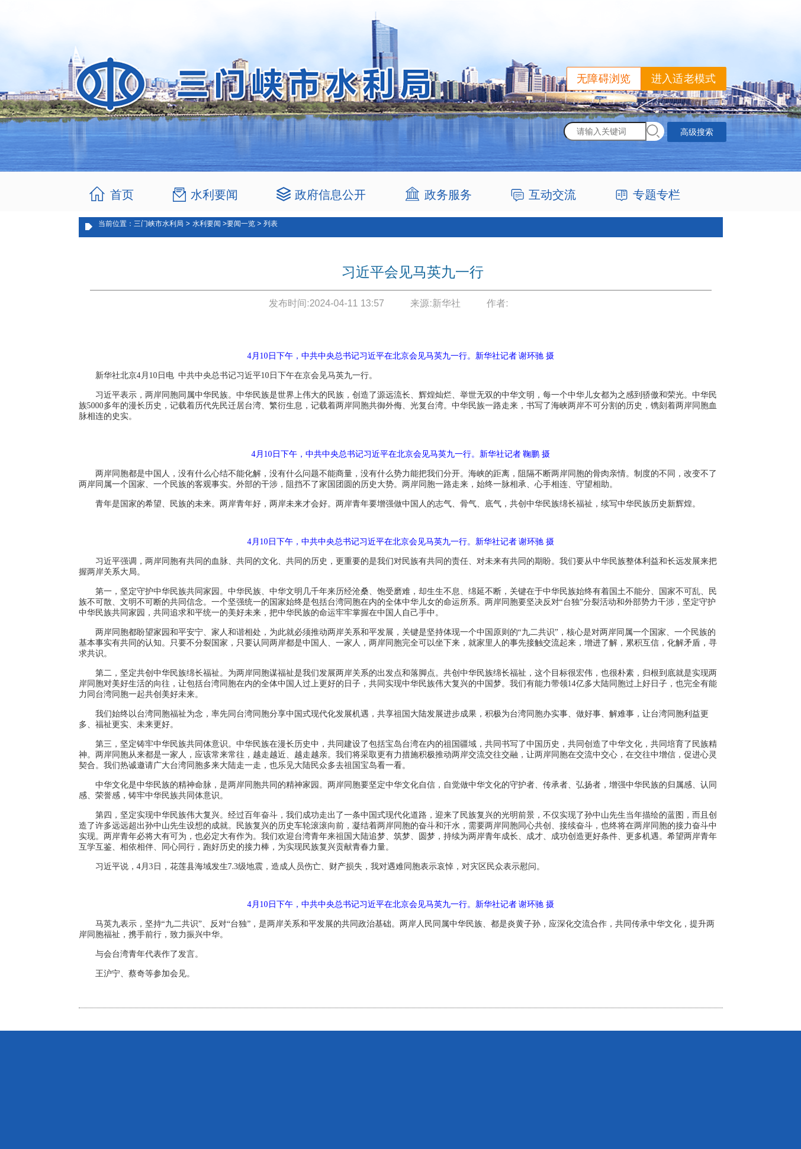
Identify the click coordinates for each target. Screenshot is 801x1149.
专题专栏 (656, 194)
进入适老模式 (683, 79)
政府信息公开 (330, 194)
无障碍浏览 (604, 79)
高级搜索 (696, 132)
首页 (122, 194)
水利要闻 (214, 194)
